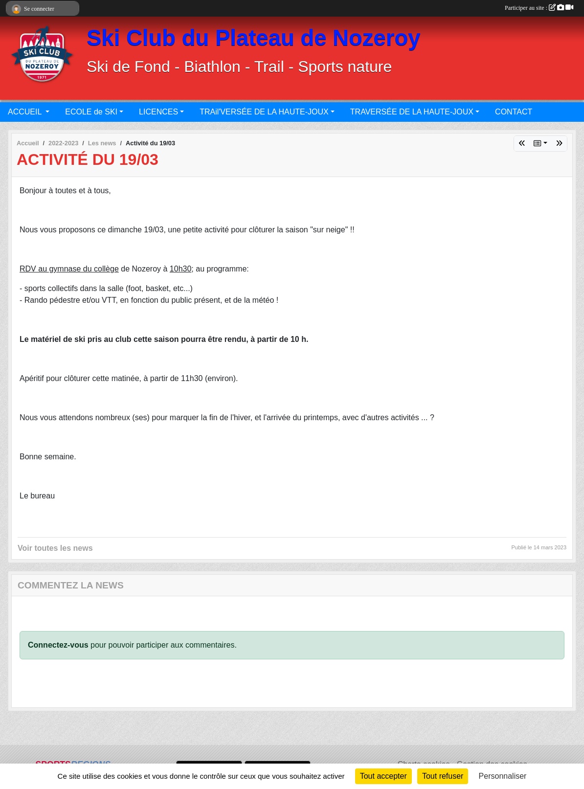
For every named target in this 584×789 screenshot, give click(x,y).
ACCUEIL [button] (26, 112)
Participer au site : (539, 7)
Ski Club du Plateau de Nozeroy (254, 37)
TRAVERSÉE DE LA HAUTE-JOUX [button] (411, 112)
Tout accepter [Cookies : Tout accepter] (383, 776)
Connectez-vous (58, 645)
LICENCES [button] (158, 112)
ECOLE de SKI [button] (91, 112)
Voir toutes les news (55, 548)
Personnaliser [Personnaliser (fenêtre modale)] (503, 776)
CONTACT (513, 112)
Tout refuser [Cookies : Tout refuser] (442, 776)
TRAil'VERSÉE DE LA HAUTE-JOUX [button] (264, 112)
